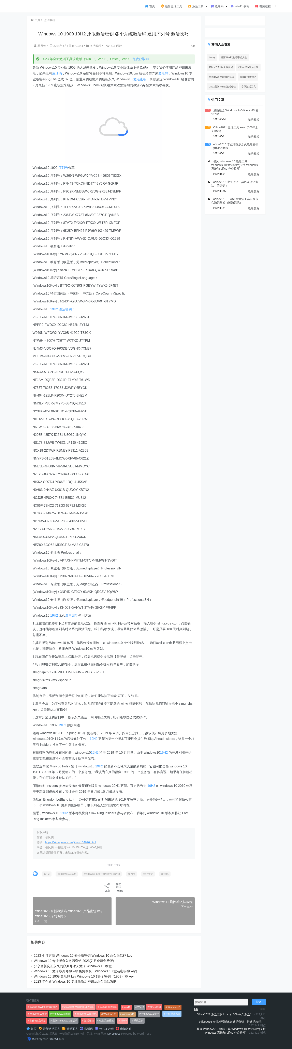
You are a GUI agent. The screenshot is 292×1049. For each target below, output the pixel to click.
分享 (107, 888)
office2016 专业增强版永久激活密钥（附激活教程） (231, 1021)
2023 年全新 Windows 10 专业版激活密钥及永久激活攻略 (75, 981)
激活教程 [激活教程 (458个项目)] (89, 1020)
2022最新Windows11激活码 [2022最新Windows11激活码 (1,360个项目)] (79, 1006)
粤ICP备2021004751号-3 (48, 1039)
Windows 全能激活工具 (221, 77)
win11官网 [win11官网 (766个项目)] (155, 1006)
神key (212, 57)
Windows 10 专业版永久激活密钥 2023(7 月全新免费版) (74, 961)
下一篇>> (186, 906)
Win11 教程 (239, 6)
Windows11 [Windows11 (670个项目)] (128, 1014)
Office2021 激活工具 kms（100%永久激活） (225, 1014)
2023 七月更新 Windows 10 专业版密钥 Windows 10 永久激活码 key (83, 955)
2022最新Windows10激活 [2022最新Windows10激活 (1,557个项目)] (43, 1006)
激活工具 (196, 6)
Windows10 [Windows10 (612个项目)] (174, 1007)
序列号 (63, 167)
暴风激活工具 (248, 86)
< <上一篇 (41, 921)
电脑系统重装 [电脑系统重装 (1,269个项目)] (106, 1020)
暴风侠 (40, 45)
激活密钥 (139, 79)
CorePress (113, 1033)
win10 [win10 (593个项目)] (127, 1007)
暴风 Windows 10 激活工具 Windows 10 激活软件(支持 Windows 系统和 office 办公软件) (235, 165)
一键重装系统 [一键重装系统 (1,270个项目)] (173, 1013)
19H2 (54, 309)
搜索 (258, 1001)
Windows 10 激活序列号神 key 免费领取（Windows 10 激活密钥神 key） (86, 971)
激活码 (216, 6)
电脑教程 (263, 6)
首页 (150, 6)
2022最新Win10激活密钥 (222, 86)
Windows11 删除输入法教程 (172, 902)
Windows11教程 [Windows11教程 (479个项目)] (150, 1013)
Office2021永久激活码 (221, 67)
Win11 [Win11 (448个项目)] (140, 1007)
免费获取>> (141, 59)
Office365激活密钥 (248, 67)
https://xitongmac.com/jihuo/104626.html (70, 842)
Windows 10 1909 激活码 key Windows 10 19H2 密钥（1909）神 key (84, 976)
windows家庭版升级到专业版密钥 (102, 873)
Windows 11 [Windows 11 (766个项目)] (110, 1014)
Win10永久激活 (247, 77)
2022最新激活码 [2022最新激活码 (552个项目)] (108, 1006)
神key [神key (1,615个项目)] (124, 1020)
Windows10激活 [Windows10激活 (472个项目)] (61, 1013)
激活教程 (49, 20)
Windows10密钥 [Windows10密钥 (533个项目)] (38, 1013)
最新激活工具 (171, 6)
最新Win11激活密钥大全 (233, 57)
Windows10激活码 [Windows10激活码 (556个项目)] (87, 1013)
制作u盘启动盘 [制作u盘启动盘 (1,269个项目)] (38, 1020)
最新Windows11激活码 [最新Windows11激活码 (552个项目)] (65, 1020)
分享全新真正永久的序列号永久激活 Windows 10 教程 (73, 966)
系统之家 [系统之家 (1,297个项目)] (138, 1020)
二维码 (118, 888)
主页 (35, 20)
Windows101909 (67, 873)
